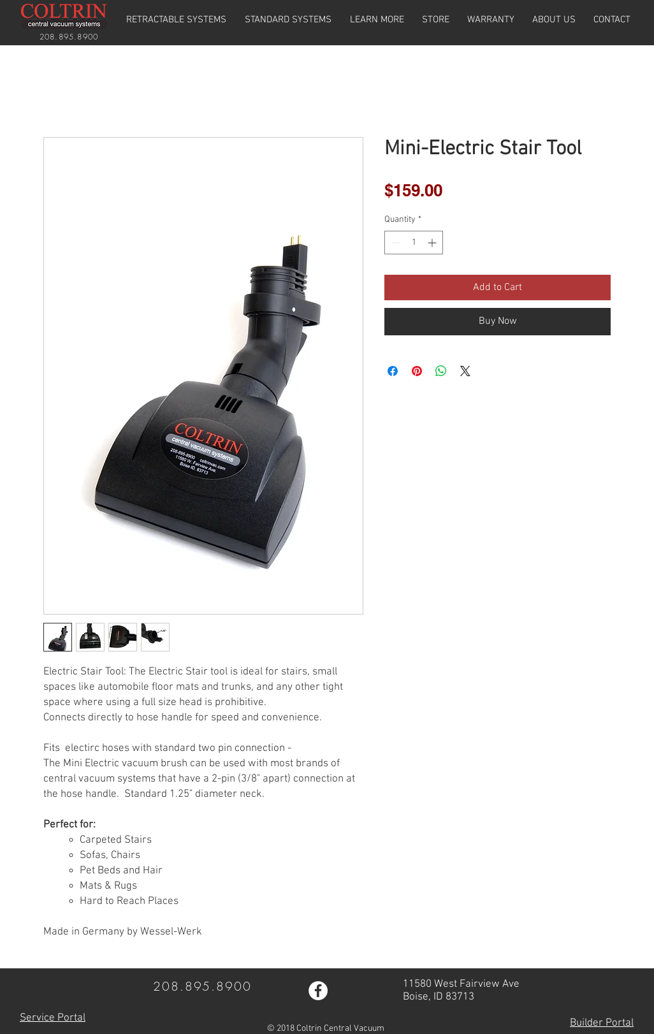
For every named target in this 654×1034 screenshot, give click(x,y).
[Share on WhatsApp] (441, 371)
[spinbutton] (413, 242)
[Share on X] (465, 371)
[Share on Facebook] (392, 371)
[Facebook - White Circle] (318, 990)
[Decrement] (394, 242)
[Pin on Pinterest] (417, 371)
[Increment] (433, 242)
